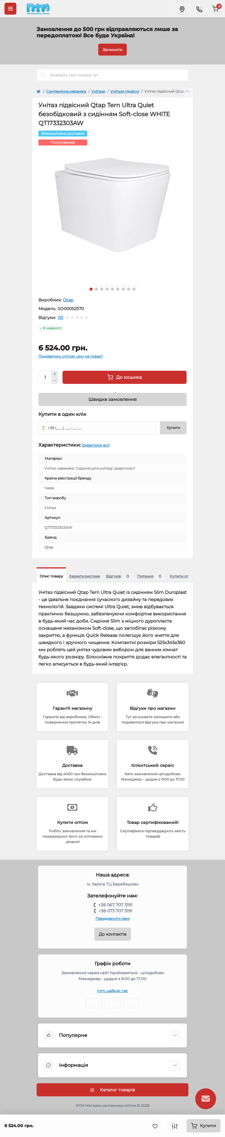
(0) (60, 317)
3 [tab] (101, 289)
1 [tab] (91, 289)
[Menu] (10, 9)
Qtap (68, 300)
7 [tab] (123, 289)
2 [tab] (96, 289)
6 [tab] (117, 289)
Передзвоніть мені (113, 918)
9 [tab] (133, 289)
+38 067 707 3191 (115, 905)
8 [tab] (128, 289)
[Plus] (54, 374)
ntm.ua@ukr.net (112, 991)
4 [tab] (107, 289)
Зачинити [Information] (112, 49)
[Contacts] (199, 8)
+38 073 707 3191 (115, 911)
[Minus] (54, 381)
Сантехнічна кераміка (66, 91)
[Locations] (181, 8)
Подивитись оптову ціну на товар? (70, 356)
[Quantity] (44, 377)
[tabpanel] (112, 205)
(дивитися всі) (96, 445)
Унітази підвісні (124, 91)
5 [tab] (112, 289)
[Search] (43, 75)
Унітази (98, 91)
